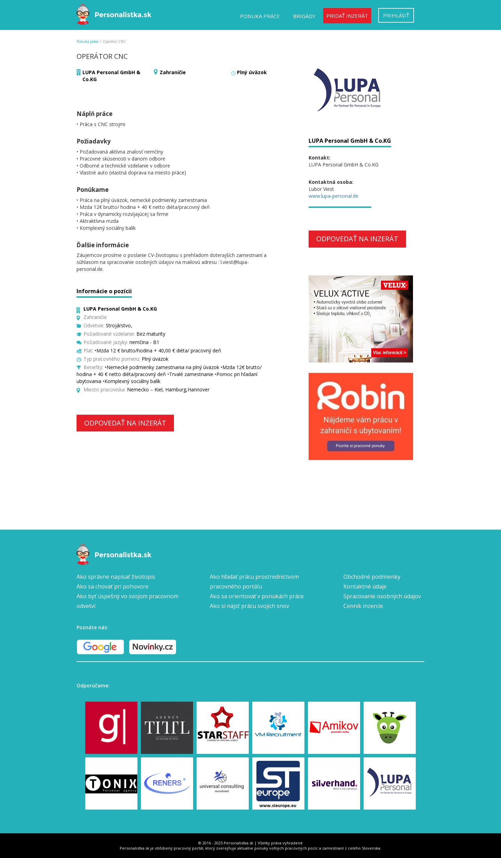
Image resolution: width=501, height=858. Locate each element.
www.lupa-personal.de (333, 196)
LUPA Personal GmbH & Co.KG (350, 141)
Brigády (304, 16)
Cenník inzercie (363, 606)
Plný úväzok (252, 72)
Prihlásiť (396, 15)
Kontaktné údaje (365, 586)
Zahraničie (173, 72)
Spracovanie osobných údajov (382, 596)
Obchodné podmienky (371, 576)
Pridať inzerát (347, 15)
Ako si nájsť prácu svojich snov (249, 606)
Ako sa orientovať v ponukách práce (257, 596)
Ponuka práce (260, 16)
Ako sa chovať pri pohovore (113, 586)
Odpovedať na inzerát (125, 423)
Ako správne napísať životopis (116, 576)
